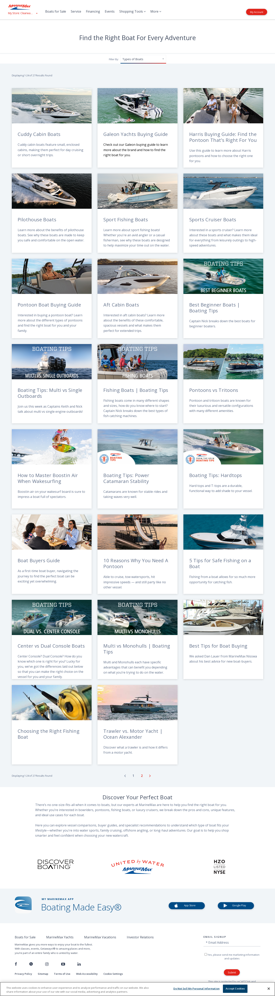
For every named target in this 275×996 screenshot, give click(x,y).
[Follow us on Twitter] (31, 964)
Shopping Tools (132, 11)
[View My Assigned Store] (22, 13)
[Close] (268, 988)
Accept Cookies (235, 988)
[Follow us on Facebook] (16, 964)
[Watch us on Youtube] (63, 964)
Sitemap (43, 974)
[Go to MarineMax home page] (22, 7)
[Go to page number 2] (142, 776)
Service (76, 11)
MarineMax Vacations (100, 937)
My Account (256, 12)
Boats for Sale (55, 11)
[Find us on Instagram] (47, 964)
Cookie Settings (113, 974)
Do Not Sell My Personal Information (196, 988)
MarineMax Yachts (60, 937)
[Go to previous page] (125, 776)
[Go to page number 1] (133, 776)
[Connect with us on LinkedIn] (79, 964)
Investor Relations (140, 937)
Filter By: (114, 59)
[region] (137, 989)
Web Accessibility (87, 974)
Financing (93, 11)
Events (110, 11)
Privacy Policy (23, 974)
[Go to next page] (150, 776)
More (155, 11)
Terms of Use (62, 974)
